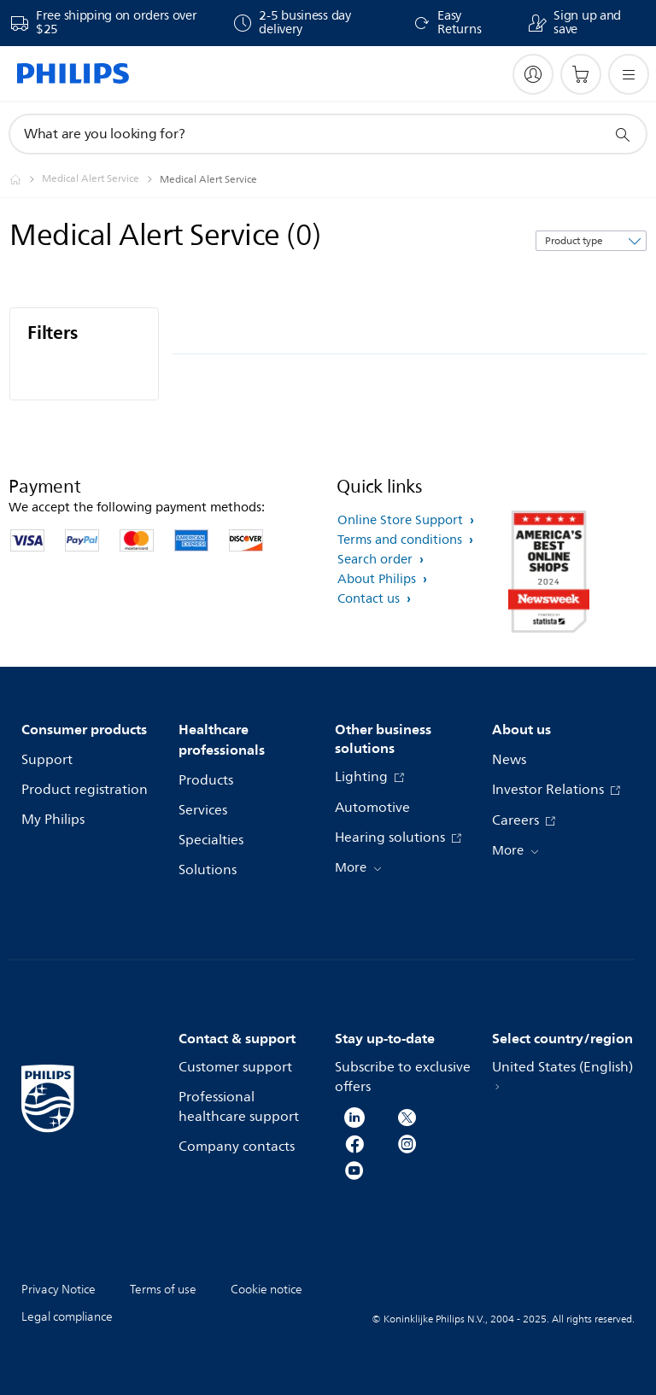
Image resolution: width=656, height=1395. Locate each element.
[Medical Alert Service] (101, 179)
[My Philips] (533, 74)
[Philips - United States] (25, 179)
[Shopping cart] (580, 74)
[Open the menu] (628, 74)
